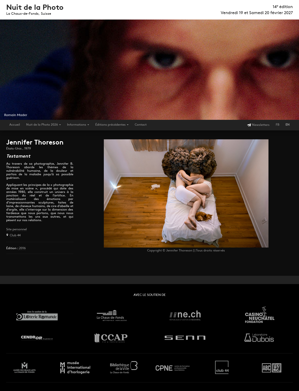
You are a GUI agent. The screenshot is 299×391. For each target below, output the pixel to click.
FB (277, 124)
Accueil (14, 124)
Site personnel (16, 229)
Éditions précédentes (112, 124)
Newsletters (258, 125)
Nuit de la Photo (35, 8)
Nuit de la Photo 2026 (43, 124)
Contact (141, 124)
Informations (78, 124)
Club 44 (15, 235)
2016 (22, 248)
